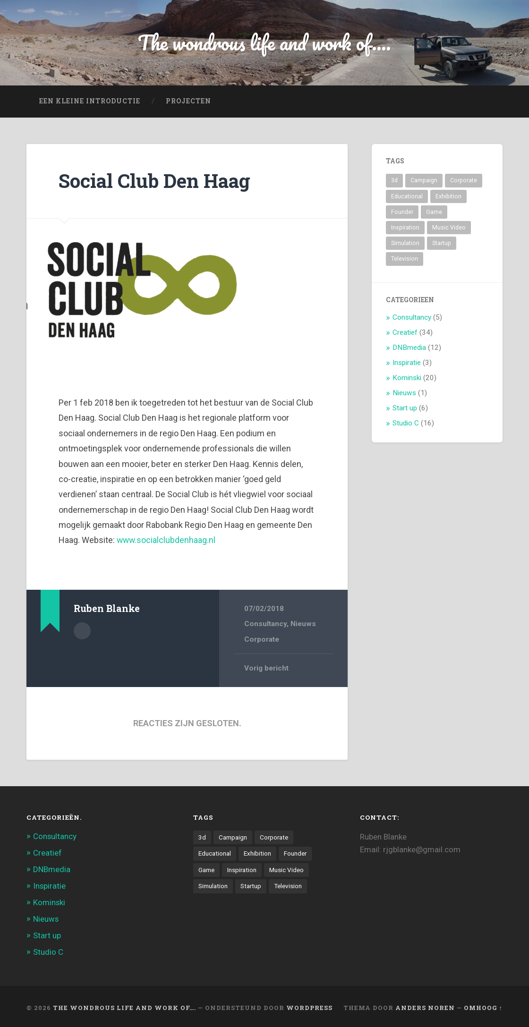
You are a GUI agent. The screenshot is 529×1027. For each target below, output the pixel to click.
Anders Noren (425, 1005)
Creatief (405, 332)
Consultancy (265, 624)
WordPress (309, 1005)
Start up (404, 408)
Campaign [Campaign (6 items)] (423, 180)
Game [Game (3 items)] (434, 212)
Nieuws (303, 624)
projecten (188, 101)
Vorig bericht (266, 668)
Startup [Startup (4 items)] (441, 243)
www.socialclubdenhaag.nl (167, 540)
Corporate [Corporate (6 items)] (463, 180)
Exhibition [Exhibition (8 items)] (448, 196)
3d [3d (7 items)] (394, 180)
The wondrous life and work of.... (265, 42)
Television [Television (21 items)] (404, 258)
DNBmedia (409, 347)
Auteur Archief (82, 630)
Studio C (405, 423)
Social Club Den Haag (154, 180)
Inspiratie (406, 362)
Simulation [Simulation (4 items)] (405, 243)
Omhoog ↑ (483, 1005)
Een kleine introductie (89, 101)
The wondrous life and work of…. (124, 1005)
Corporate (261, 639)
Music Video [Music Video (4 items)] (449, 227)
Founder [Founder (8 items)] (402, 212)
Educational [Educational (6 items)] (407, 196)
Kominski (406, 377)
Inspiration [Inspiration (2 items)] (405, 227)
